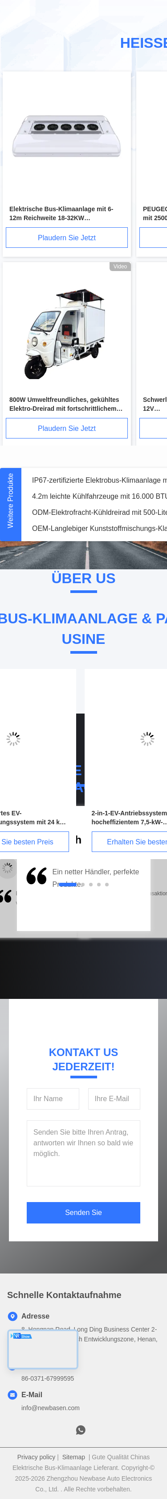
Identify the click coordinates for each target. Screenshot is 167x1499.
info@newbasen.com (50, 1407)
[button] (35, 896)
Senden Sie (83, 1212)
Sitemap (73, 1457)
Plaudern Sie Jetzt (67, 238)
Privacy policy (36, 1457)
